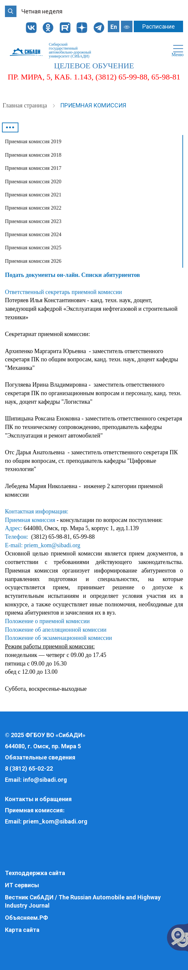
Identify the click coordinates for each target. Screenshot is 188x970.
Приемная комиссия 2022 (33, 208)
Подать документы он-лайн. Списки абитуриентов (72, 275)
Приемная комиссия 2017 (33, 168)
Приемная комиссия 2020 (33, 181)
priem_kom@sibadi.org (52, 545)
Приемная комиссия (93, 105)
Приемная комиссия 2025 (33, 247)
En (113, 26)
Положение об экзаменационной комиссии (58, 638)
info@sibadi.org (45, 779)
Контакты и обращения (38, 799)
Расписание (158, 26)
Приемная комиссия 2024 (33, 234)
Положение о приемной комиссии (47, 621)
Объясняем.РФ (26, 917)
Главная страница (25, 105)
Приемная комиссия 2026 (33, 261)
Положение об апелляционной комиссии (55, 629)
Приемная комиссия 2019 (33, 141)
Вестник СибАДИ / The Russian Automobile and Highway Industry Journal (83, 901)
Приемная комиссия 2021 (33, 194)
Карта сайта (22, 929)
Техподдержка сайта (35, 872)
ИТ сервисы (22, 885)
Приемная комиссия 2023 (33, 221)
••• (10, 127)
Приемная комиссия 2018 (33, 155)
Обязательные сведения (40, 757)
